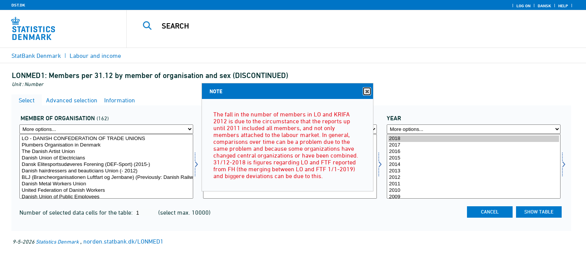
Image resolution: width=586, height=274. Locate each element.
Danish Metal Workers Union (106, 184)
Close (366, 91)
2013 (473, 171)
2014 (473, 164)
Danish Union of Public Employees (106, 197)
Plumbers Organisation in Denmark (106, 145)
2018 (473, 138)
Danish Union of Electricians (106, 158)
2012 (473, 177)
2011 (473, 184)
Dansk (544, 5)
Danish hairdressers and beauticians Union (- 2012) (106, 171)
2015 (473, 158)
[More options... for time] (474, 129)
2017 (473, 145)
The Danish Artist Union (106, 151)
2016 (473, 151)
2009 (473, 197)
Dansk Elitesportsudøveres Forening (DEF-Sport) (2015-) (106, 164)
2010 (473, 190)
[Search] (340, 25)
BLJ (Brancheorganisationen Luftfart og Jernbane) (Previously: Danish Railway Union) (106, 177)
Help (563, 5)
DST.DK (18, 5)
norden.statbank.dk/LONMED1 (123, 241)
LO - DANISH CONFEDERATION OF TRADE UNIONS (106, 138)
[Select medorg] (106, 166)
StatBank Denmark (36, 55)
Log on (523, 5)
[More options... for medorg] (106, 129)
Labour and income (95, 55)
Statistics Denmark (57, 241)
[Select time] (474, 166)
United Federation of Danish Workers (106, 190)
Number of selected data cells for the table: (76, 212)
